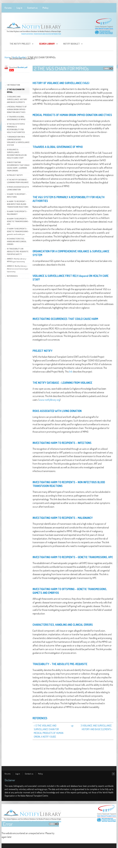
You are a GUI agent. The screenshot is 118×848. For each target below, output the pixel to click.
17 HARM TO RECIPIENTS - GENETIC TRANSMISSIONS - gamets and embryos (18, 231)
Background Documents (22, 58)
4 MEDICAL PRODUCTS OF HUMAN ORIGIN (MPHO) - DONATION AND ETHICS (17, 109)
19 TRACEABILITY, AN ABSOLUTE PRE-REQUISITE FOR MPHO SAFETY (17, 251)
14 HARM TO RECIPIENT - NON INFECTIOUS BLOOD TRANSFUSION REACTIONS (17, 204)
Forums (8, 7)
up (72, 725)
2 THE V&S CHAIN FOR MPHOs (15, 90)
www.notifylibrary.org (49, 399)
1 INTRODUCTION (13, 85)
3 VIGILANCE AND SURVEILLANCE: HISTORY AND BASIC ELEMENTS (17, 99)
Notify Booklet (72, 44)
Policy (45, 7)
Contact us (32, 7)
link (70, 371)
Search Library (47, 44)
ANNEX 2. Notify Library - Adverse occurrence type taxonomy (17, 269)
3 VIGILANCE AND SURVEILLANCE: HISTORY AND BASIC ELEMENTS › (96, 727)
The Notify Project (20, 44)
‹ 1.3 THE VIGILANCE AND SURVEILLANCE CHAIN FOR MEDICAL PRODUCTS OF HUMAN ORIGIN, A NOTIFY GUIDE (48, 731)
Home (7, 57)
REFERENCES (12, 276)
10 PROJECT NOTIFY (15, 175)
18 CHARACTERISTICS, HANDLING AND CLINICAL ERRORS (16, 241)
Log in (19, 7)
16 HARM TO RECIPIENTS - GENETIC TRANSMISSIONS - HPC (18, 221)
